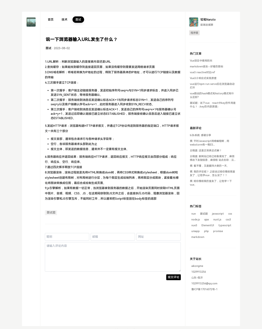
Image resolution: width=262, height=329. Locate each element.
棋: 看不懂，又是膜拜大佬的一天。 (209, 165)
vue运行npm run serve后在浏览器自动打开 (212, 86)
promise (218, 231)
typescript (224, 225)
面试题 (51, 212)
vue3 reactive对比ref (202, 72)
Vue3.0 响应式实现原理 (203, 78)
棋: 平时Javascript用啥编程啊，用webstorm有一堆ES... (209, 143)
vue (193, 213)
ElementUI (207, 225)
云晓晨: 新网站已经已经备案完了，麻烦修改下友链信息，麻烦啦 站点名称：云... (212, 158)
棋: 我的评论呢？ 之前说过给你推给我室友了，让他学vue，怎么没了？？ (212, 173)
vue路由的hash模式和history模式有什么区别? (212, 95)
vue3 (194, 225)
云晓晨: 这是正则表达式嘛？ (206, 150)
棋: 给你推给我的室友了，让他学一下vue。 (211, 183)
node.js (195, 219)
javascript (218, 213)
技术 (64, 19)
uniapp (195, 231)
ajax (206, 219)
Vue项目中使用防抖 (201, 60)
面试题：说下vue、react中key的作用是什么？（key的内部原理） (213, 104)
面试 (78, 19)
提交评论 (173, 277)
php (206, 231)
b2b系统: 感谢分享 (200, 135)
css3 (228, 219)
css (230, 213)
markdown (197, 237)
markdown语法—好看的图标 (206, 66)
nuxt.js (217, 219)
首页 (51, 19)
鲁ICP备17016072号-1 (204, 289)
